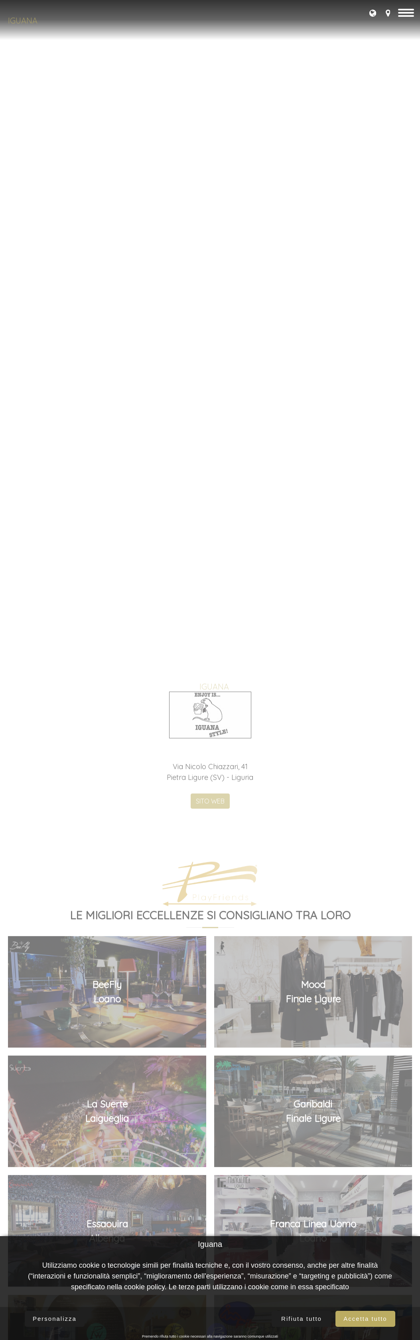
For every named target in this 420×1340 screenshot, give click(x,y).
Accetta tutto (365, 1318)
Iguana (22, 21)
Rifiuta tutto (301, 1318)
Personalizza (55, 1318)
